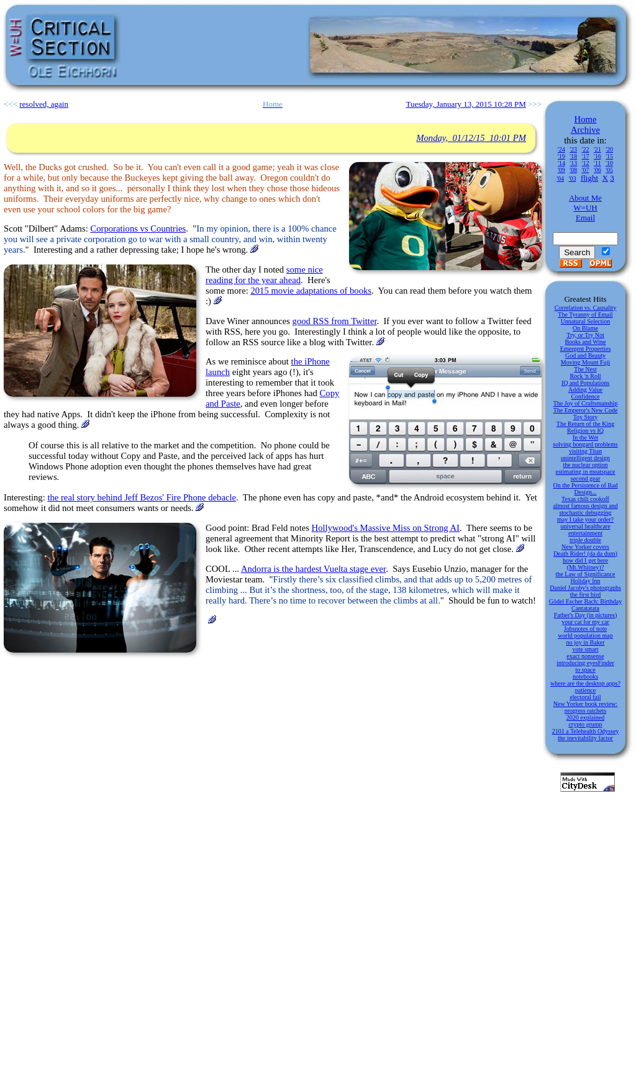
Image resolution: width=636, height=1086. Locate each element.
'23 (573, 149)
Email (585, 217)
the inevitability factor (585, 738)
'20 (609, 149)
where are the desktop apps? (585, 683)
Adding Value (585, 389)
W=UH (585, 207)
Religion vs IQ (585, 430)
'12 (585, 163)
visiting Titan (585, 451)
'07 (585, 169)
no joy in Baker (585, 642)
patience (585, 690)
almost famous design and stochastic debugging (585, 509)
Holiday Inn (585, 580)
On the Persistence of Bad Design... (585, 488)
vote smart (586, 649)
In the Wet (585, 437)
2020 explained (585, 717)
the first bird (585, 594)
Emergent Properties (585, 348)
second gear (585, 478)
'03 (572, 178)
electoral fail (585, 697)
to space (585, 669)
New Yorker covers (585, 546)
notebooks (585, 676)
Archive (585, 130)
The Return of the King (585, 423)
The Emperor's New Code (585, 410)
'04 (560, 178)
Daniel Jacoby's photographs (585, 587)
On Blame (585, 328)
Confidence (585, 396)
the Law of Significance (586, 574)
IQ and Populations (585, 382)
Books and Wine (585, 341)
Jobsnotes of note (585, 628)
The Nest (585, 369)
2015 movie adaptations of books (310, 291)
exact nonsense (585, 656)
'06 (597, 169)
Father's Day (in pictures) (585, 615)
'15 (609, 156)
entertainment (585, 533)
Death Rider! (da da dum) (585, 553)
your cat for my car (585, 621)
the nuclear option (585, 464)
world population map (585, 635)
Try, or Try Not (585, 335)
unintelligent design (585, 458)
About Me (585, 197)
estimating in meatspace (585, 471)
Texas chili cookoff (585, 498)
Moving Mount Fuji (585, 362)
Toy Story (585, 417)
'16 (597, 156)
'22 (585, 149)
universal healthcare (585, 526)
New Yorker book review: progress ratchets (585, 707)
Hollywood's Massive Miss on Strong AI (386, 528)
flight (589, 178)
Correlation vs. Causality (586, 307)
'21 (597, 149)
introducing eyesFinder (585, 662)
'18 (573, 156)
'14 (561, 163)
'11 (597, 163)
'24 (561, 149)
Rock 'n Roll (585, 376)
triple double (585, 539)
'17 (585, 156)
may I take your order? (585, 519)
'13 (573, 163)
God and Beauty (585, 355)
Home (586, 119)
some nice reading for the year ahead (264, 275)
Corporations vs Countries (138, 228)
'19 (561, 156)
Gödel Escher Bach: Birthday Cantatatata (585, 605)
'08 (573, 169)
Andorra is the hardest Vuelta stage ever (313, 569)
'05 (609, 169)
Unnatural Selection (586, 321)
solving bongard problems (585, 444)
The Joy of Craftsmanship (585, 403)
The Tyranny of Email (585, 314)
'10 (609, 163)
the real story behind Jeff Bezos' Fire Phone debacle (141, 497)
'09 (561, 169)
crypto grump (585, 724)
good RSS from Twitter (335, 321)
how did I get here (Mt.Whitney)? (585, 564)
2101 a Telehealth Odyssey (585, 731)
